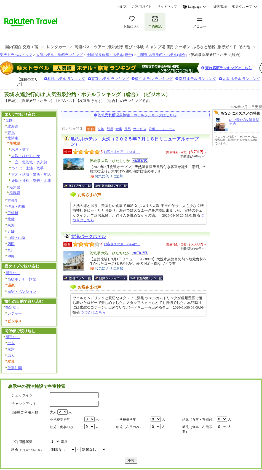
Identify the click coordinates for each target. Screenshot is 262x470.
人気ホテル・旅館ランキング (59, 55)
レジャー (14, 313)
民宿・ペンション (21, 292)
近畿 (11, 231)
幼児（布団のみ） (129, 427)
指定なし (13, 273)
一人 (11, 343)
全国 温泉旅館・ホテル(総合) (110, 55)
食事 (119, 129)
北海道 (12, 126)
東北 (11, 133)
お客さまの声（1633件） (122, 152)
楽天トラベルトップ (16, 55)
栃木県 (14, 187)
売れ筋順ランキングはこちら (228, 68)
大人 (53, 412)
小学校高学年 (60, 420)
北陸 (11, 219)
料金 (27, 450)
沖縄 (11, 256)
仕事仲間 (14, 368)
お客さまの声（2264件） (122, 244)
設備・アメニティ (162, 129)
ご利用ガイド (142, 7)
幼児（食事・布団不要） (197, 429)
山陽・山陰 (16, 238)
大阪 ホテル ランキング (241, 79)
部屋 (110, 129)
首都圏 (12, 200)
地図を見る (140, 160)
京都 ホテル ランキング (197, 79)
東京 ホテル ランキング (110, 79)
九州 (11, 250)
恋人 (11, 355)
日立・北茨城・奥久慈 (29, 162)
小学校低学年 (126, 420)
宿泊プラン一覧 (80, 185)
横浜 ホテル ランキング (154, 79)
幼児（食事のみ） (63, 427)
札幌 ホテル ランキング (66, 79)
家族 (11, 349)
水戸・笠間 (20, 149)
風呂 (127, 129)
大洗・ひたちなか (25, 156)
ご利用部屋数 (22, 442)
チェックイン (22, 395)
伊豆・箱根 (16, 206)
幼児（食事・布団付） (198, 420)
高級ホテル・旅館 (21, 279)
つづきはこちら (93, 312)
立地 (101, 129)
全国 (9, 120)
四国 (11, 244)
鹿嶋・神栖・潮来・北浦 (31, 181)
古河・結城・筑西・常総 (31, 174)
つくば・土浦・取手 (27, 168)
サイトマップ (167, 7)
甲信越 (12, 213)
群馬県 (14, 193)
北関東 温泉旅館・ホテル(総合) (162, 55)
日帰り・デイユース (111, 277)
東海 (11, 225)
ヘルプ (121, 7)
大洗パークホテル (88, 236)
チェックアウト (23, 404)
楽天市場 (220, 7)
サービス (139, 129)
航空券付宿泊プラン (111, 185)
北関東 (12, 138)
